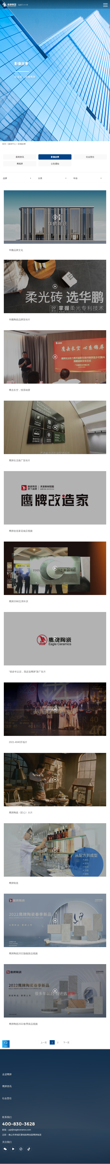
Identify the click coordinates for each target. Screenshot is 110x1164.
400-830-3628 (18, 1124)
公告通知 (55, 164)
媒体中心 (12, 144)
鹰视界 (20, 164)
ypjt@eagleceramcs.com (19, 1130)
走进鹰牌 (7, 1074)
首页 (4, 144)
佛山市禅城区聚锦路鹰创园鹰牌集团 (24, 1135)
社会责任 (90, 157)
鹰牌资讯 (7, 1086)
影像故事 (22, 144)
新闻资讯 (20, 157)
